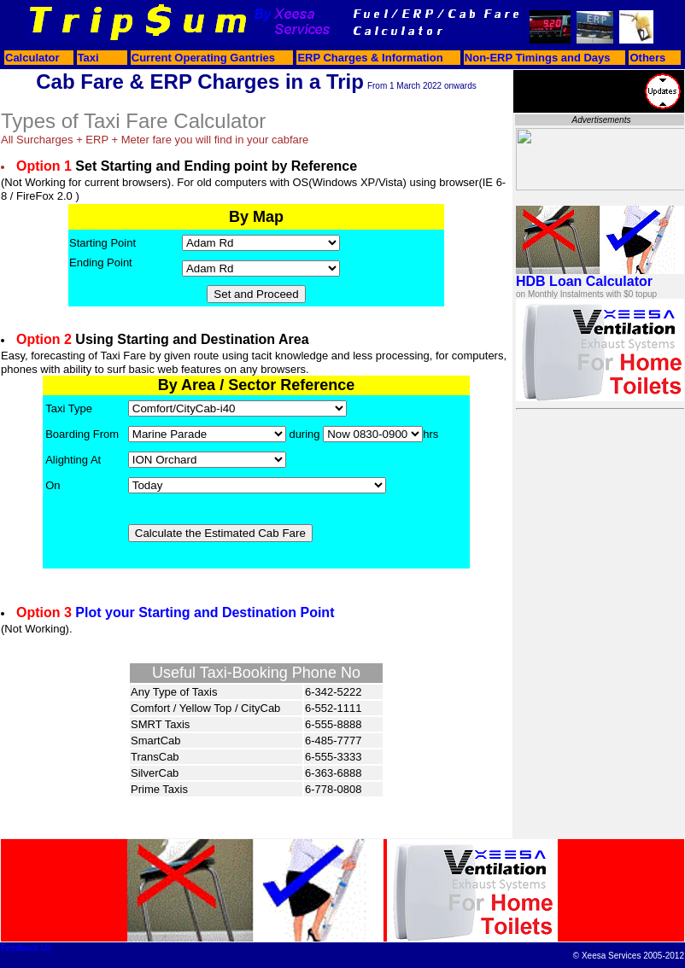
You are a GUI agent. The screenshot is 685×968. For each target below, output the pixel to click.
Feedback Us (26, 948)
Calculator (32, 57)
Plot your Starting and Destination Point (204, 612)
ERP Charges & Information (369, 57)
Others (647, 57)
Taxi (88, 57)
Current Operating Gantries (203, 57)
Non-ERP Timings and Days (538, 57)
